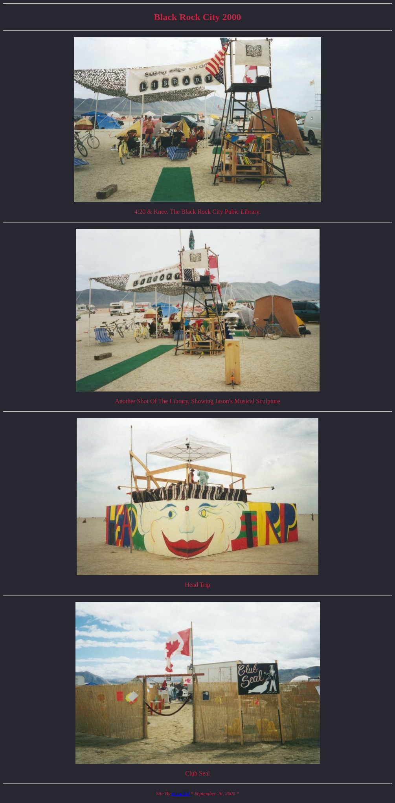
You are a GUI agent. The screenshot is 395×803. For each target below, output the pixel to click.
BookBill (181, 793)
